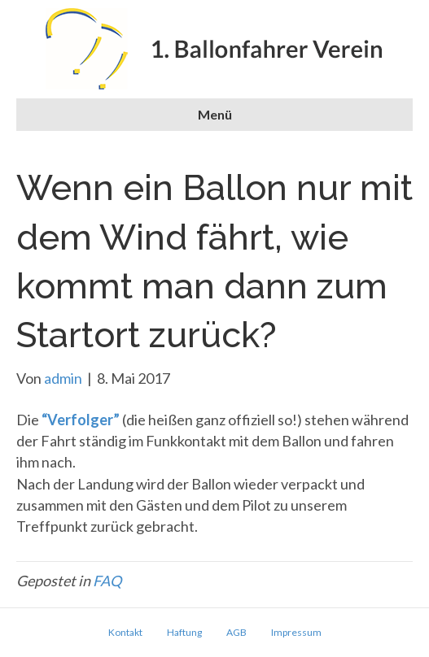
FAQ (107, 581)
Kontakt (125, 632)
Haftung (184, 632)
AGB (236, 632)
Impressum (296, 632)
